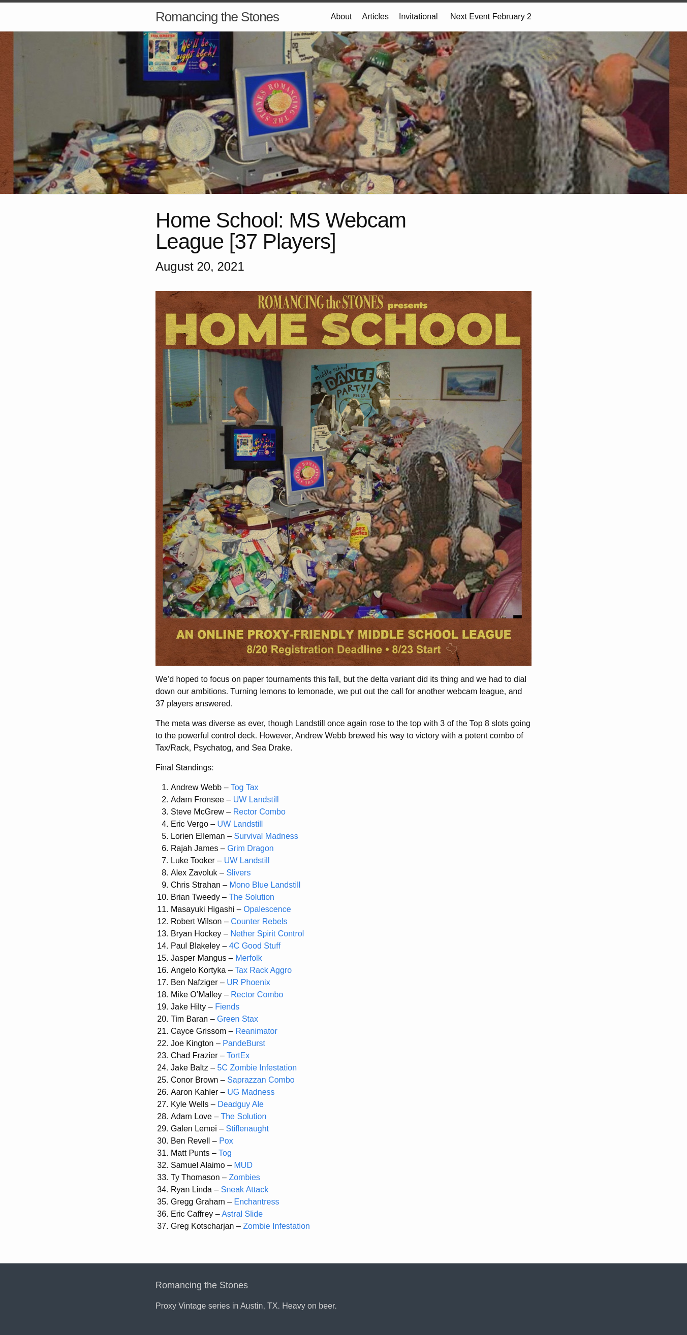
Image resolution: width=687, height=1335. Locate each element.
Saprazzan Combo (261, 1080)
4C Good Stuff (254, 945)
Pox (226, 1140)
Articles (375, 16)
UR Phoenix (248, 982)
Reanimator (256, 1031)
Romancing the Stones (217, 16)
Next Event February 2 (490, 16)
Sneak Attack (244, 1189)
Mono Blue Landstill (265, 885)
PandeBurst (244, 1043)
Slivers (238, 872)
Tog (225, 1153)
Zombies (244, 1177)
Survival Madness (266, 836)
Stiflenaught (247, 1128)
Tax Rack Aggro (263, 970)
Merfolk (248, 958)
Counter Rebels (259, 921)
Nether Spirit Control (267, 933)
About (341, 16)
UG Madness (250, 1092)
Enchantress (256, 1201)
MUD (243, 1165)
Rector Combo (259, 811)
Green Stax (237, 1019)
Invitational (418, 16)
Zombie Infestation (276, 1226)
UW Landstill (256, 799)
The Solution (251, 897)
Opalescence (267, 909)
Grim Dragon (250, 848)
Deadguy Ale (240, 1104)
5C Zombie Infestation (257, 1067)
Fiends (227, 1006)
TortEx (238, 1055)
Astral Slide (242, 1214)
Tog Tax (245, 787)
